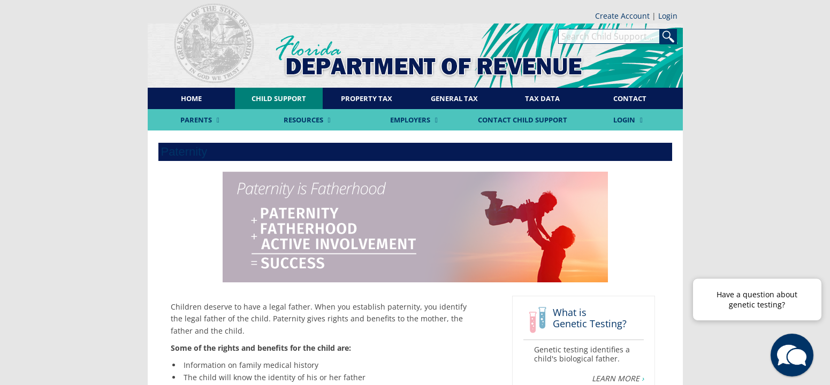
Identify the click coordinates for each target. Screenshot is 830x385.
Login (667, 16)
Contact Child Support (522, 120)
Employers (415, 120)
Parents (201, 120)
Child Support (279, 98)
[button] (792, 355)
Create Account (623, 16)
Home (191, 98)
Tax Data (542, 98)
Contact (629, 98)
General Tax (454, 98)
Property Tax (366, 98)
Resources (308, 120)
